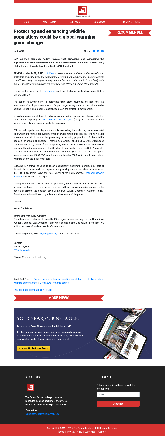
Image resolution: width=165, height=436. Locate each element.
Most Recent (49, 21)
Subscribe (118, 403)
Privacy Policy (74, 431)
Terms (61, 431)
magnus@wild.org (48, 233)
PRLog (50, 73)
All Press (75, 21)
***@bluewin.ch (22, 250)
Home (26, 21)
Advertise (90, 431)
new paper (49, 91)
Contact (102, 431)
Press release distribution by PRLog (33, 289)
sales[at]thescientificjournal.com (42, 414)
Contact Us (99, 21)
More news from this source (54, 282)
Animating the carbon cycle (57, 119)
